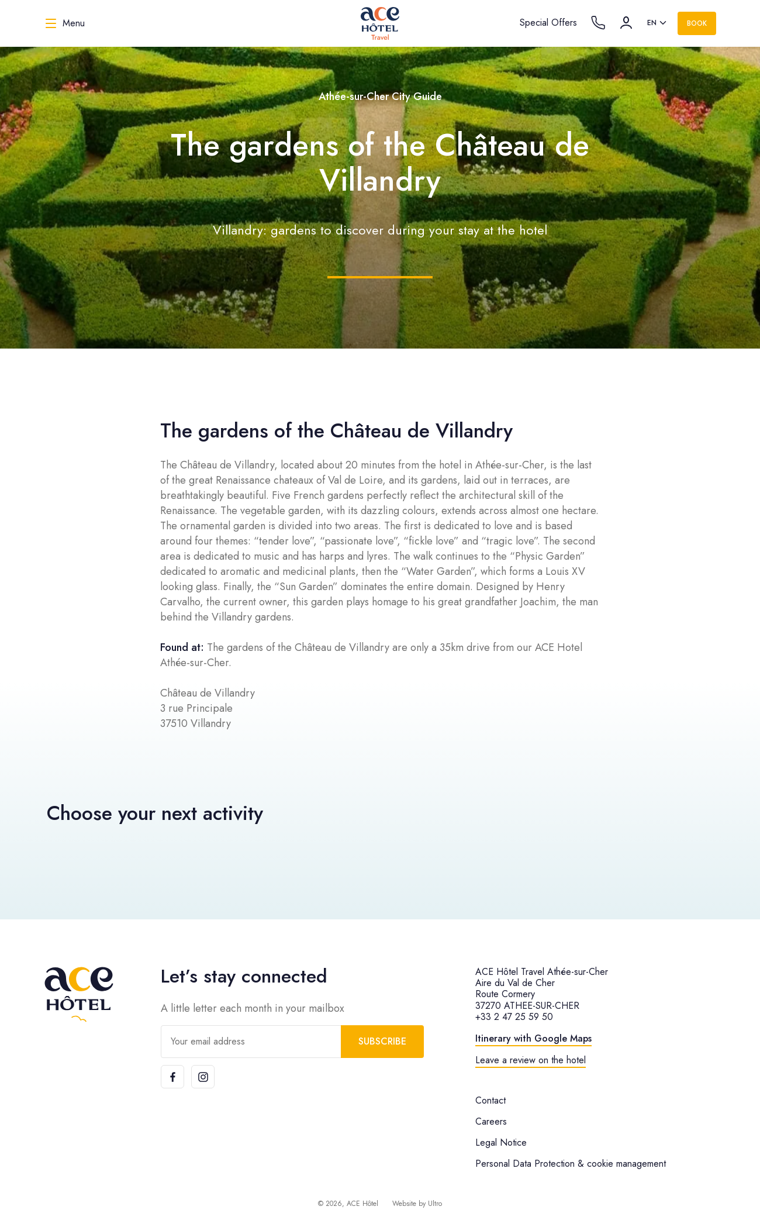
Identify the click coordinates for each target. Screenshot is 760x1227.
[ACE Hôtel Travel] (380, 23)
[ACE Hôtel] (79, 994)
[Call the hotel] (598, 23)
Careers (491, 1121)
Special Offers (548, 22)
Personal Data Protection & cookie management (570, 1163)
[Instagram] (203, 1076)
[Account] (626, 23)
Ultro (435, 1203)
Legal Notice (501, 1142)
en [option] (652, 23)
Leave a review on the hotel (530, 1060)
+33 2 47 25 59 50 (514, 1016)
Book (697, 23)
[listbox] (658, 23)
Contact (490, 1100)
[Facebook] (172, 1076)
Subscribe (382, 1041)
